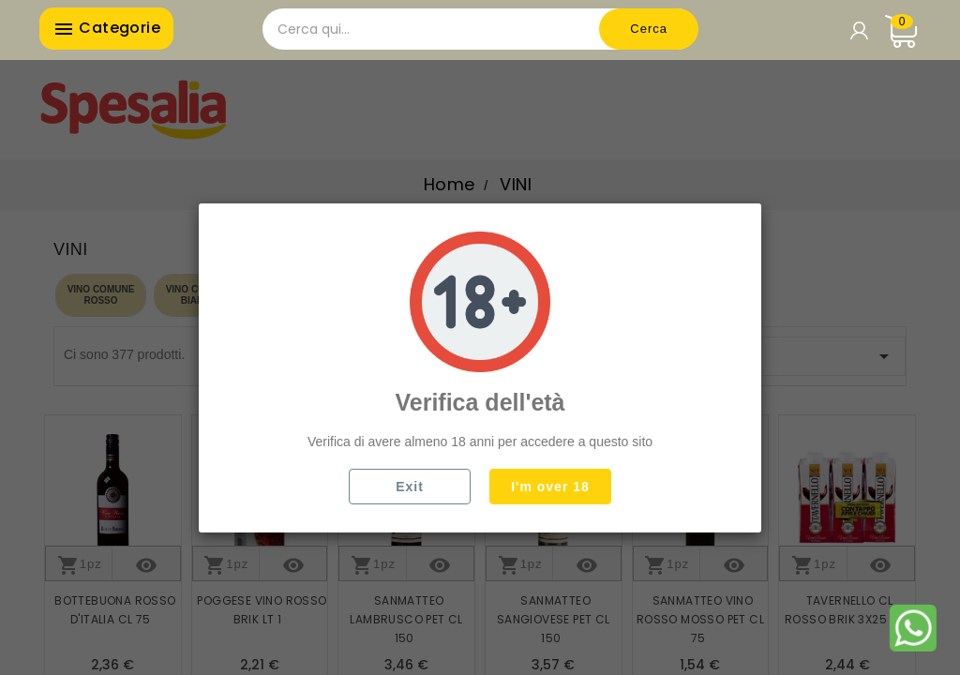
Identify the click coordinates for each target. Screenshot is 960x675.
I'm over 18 (550, 486)
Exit (410, 486)
